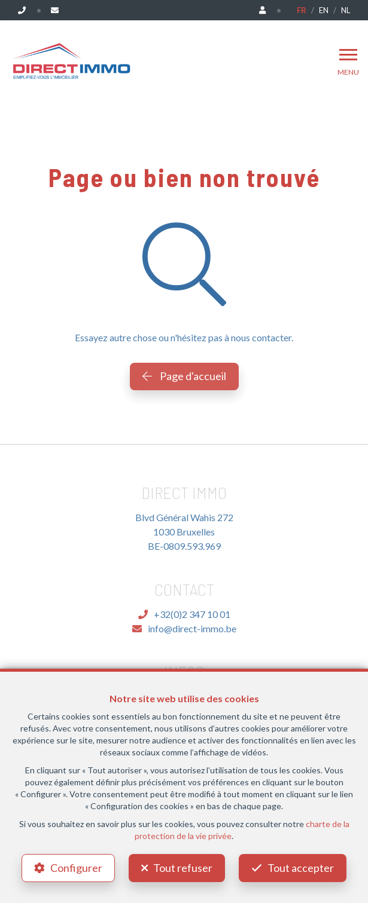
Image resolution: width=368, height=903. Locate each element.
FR (301, 10)
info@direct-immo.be (184, 628)
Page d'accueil (184, 375)
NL (345, 10)
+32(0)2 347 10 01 (184, 614)
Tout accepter (300, 867)
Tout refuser (182, 867)
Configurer (76, 867)
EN (324, 10)
